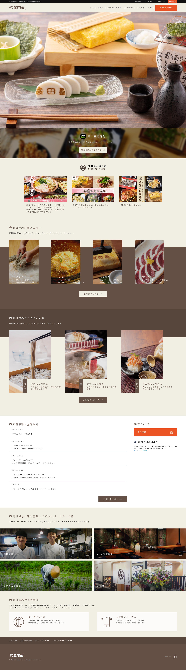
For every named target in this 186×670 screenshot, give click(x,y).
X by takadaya (140, 450)
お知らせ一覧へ (111, 499)
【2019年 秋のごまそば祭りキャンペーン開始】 (34, 489)
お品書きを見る (91, 293)
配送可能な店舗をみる (91, 150)
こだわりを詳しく (91, 400)
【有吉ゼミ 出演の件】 (22, 434)
